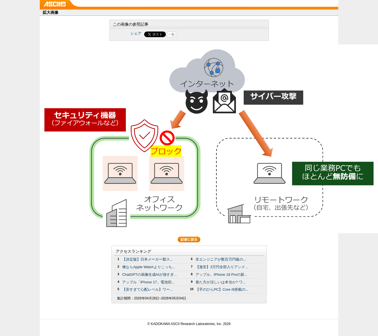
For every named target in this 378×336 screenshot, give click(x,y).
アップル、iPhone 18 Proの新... (221, 274)
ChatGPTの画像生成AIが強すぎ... (149, 274)
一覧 (171, 34)
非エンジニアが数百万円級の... (220, 259)
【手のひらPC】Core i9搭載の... (221, 289)
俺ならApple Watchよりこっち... (148, 267)
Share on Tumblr (210, 34)
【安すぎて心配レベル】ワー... (147, 289)
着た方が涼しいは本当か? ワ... (220, 282)
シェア (135, 33)
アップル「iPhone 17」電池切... (148, 282)
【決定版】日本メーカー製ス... (147, 259)
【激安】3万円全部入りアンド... (221, 267)
